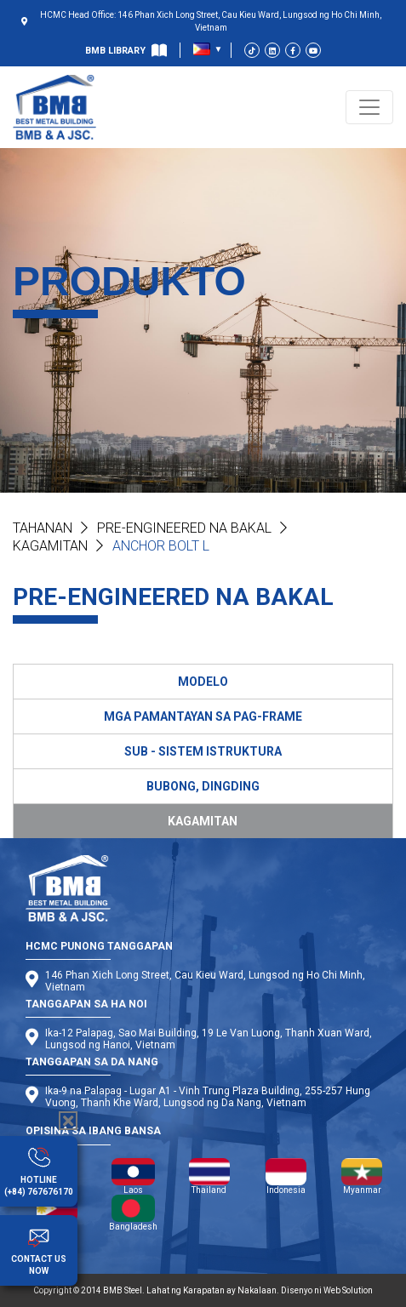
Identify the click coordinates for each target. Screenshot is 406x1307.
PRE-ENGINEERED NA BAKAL (184, 528)
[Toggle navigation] (369, 107)
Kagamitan (50, 546)
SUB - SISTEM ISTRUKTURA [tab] (203, 751)
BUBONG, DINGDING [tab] (203, 786)
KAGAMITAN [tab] (202, 821)
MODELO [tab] (203, 681)
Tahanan (42, 528)
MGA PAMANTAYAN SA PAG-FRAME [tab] (203, 716)
